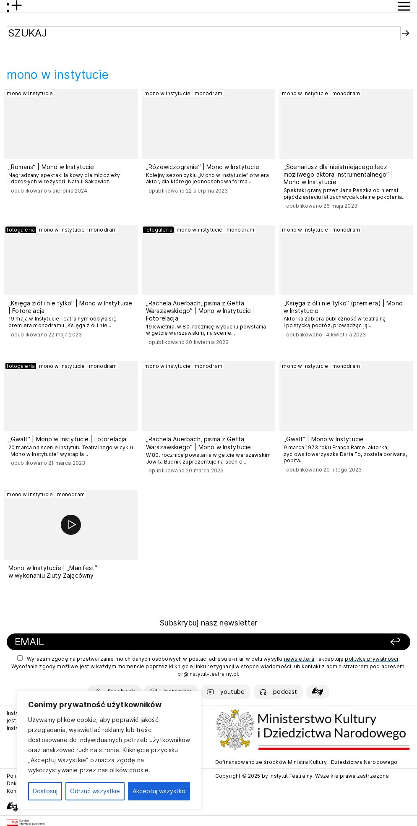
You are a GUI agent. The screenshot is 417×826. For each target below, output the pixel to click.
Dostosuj (45, 791)
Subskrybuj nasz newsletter (208, 622)
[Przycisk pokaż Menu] (404, 6)
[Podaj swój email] (131, 642)
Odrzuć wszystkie (95, 791)
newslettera (299, 659)
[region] (109, 750)
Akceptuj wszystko (159, 791)
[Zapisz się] (326, 642)
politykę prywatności (371, 659)
